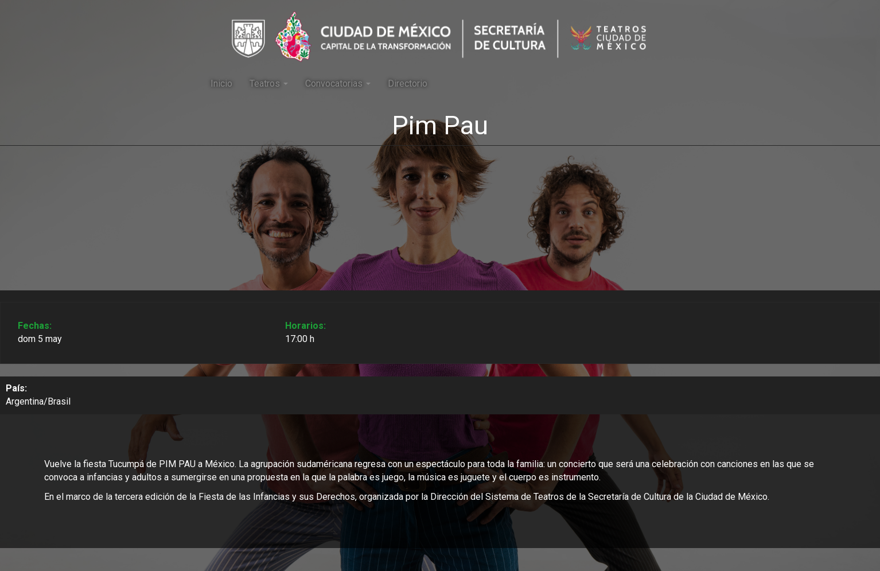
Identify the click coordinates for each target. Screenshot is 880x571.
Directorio (407, 83)
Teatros (269, 83)
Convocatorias (338, 83)
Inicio (221, 83)
